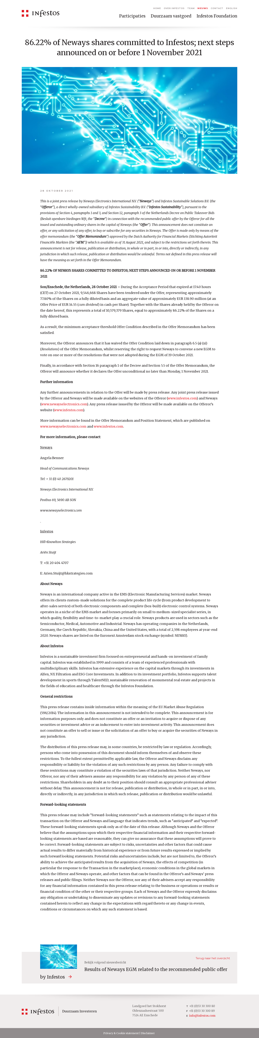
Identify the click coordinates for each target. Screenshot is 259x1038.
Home (157, 8)
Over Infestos (174, 8)
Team (191, 8)
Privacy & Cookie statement (121, 1033)
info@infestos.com (202, 1015)
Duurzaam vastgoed (171, 16)
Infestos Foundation (217, 16)
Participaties (132, 16)
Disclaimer (148, 1033)
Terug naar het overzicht (213, 958)
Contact (217, 8)
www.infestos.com (182, 398)
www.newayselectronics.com (64, 404)
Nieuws (202, 8)
